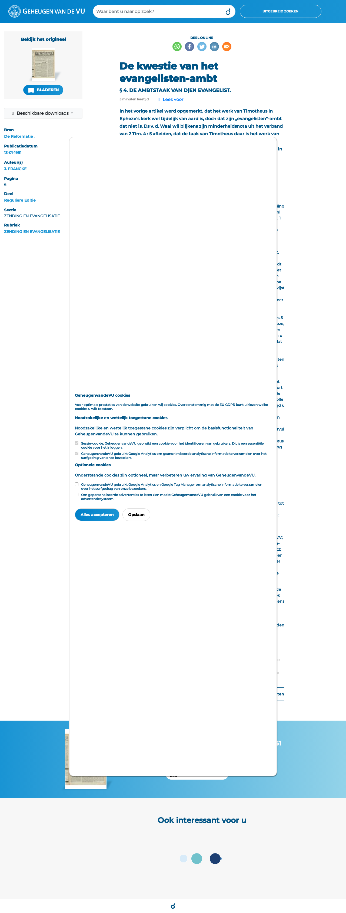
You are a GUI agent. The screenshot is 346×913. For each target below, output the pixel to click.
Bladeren (43, 90)
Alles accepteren (97, 514)
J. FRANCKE (15, 168)
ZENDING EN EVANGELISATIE (32, 231)
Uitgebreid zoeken (280, 11)
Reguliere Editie (20, 200)
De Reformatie (18, 136)
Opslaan (136, 514)
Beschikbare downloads (40, 113)
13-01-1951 (12, 152)
